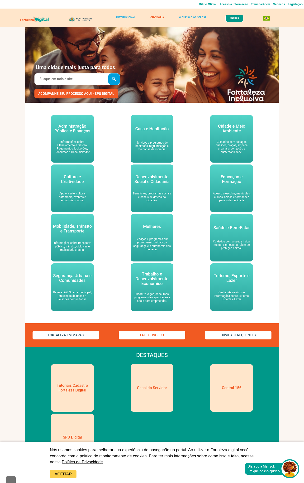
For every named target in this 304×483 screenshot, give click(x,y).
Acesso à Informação (233, 4)
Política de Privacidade (82, 462)
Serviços (279, 4)
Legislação (295, 4)
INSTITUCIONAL (125, 17)
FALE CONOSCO (152, 335)
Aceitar (63, 474)
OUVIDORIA (157, 17)
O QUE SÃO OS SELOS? (192, 17)
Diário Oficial (208, 4)
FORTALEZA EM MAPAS (66, 335)
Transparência (260, 4)
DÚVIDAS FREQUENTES (238, 335)
